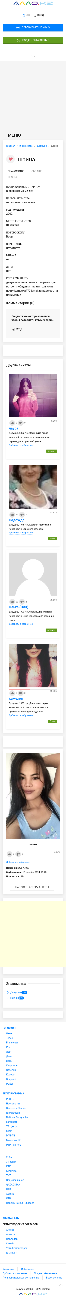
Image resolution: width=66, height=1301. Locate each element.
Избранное (27, 1269)
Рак (8, 1047)
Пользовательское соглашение (21, 1277)
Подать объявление (33, 40)
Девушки (16, 992)
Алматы (10, 1234)
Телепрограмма (13, 1093)
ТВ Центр (11, 1126)
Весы (9, 1060)
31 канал (11, 1161)
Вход (38, 15)
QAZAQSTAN (13, 1184)
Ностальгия (13, 1103)
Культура (11, 1170)
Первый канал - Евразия (20, 1202)
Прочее (12, 176)
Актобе (10, 1229)
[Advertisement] (33, 96)
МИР (9, 1131)
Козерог (10, 1074)
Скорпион (12, 1065)
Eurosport (11, 1121)
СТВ (8, 1198)
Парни (15, 998)
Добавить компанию (33, 27)
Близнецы (12, 1042)
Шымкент (11, 1252)
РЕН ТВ (10, 1099)
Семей (10, 1243)
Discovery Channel (16, 1108)
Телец (9, 1038)
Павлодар (12, 1239)
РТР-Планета (13, 1144)
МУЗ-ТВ (10, 1135)
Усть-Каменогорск (16, 1248)
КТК (8, 1166)
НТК (8, 1189)
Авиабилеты (11, 1218)
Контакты (8, 1269)
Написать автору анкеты (32, 887)
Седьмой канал (15, 1180)
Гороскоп (9, 1028)
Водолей (11, 1079)
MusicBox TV (13, 1140)
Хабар (9, 1157)
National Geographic (17, 1117)
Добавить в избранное (21, 445)
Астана (10, 1193)
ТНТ (8, 1175)
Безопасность (54, 1277)
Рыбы (9, 1083)
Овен (9, 1033)
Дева (9, 1056)
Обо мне (37, 171)
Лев (8, 1051)
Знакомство (16, 171)
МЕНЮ (12, 135)
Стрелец (11, 1070)
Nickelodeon (13, 1112)
